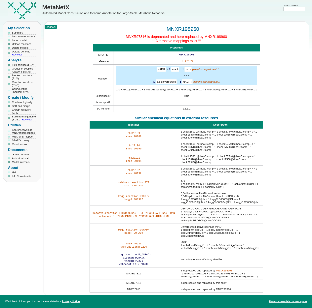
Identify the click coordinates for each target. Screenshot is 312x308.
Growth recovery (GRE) (21, 111)
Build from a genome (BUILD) (24, 118)
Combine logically (22, 102)
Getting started (20, 154)
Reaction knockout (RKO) (22, 84)
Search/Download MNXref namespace (23, 131)
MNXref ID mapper (22, 136)
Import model (19, 40)
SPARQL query (20, 140)
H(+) (188, 70)
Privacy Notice (71, 301)
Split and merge (21, 106)
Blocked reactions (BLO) (22, 77)
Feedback (50, 26)
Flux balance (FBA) (23, 64)
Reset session (20, 144)
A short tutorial (20, 158)
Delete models (20, 47)
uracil (175, 70)
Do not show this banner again (288, 301)
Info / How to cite (21, 176)
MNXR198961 (224, 272)
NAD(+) (187, 82)
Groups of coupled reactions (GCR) (22, 70)
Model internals (20, 162)
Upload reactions (21, 44)
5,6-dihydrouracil (166, 82)
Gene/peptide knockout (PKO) (21, 90)
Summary (17, 32)
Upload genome (21, 53)
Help (14, 172)
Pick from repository (23, 36)
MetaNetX (55, 7)
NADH (161, 70)
